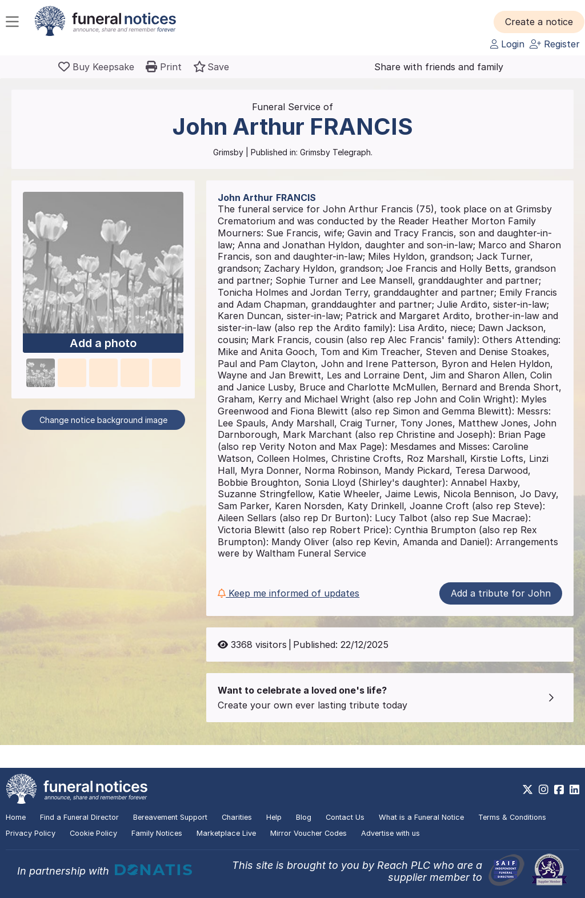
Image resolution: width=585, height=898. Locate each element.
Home (16, 817)
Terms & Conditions (512, 817)
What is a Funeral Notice (421, 817)
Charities (237, 817)
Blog (303, 817)
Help (274, 817)
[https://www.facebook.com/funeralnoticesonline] (559, 789)
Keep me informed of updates (288, 593)
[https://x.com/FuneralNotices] (527, 789)
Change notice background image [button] (103, 420)
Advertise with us (390, 833)
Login (507, 44)
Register (555, 44)
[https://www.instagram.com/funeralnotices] (543, 789)
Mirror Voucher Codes (308, 833)
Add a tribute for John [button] (501, 593)
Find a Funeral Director (79, 817)
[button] (539, 22)
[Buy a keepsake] (96, 67)
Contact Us (345, 817)
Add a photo (103, 343)
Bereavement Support (170, 817)
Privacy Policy (30, 833)
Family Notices (156, 833)
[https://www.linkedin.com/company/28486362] (574, 789)
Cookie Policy (93, 833)
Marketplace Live (226, 833)
